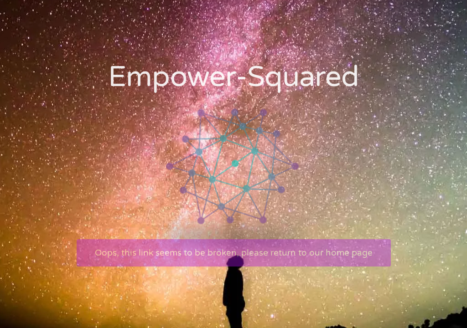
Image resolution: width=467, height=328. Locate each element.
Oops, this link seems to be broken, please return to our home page (234, 253)
